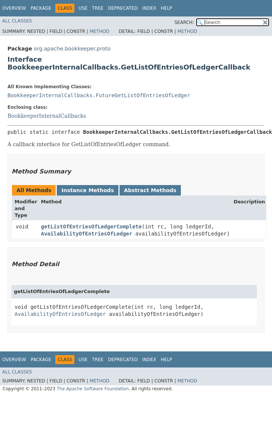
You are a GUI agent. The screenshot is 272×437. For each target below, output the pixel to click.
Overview (14, 8)
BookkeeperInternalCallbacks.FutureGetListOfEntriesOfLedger (98, 95)
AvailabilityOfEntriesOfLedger (86, 234)
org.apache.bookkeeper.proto (72, 49)
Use (82, 8)
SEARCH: (184, 22)
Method (99, 31)
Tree (97, 8)
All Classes (17, 21)
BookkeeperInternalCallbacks (46, 116)
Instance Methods (87, 190)
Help (166, 8)
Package (41, 8)
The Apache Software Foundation (93, 388)
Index (149, 8)
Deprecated (123, 8)
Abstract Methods (150, 190)
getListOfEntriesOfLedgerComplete (91, 227)
